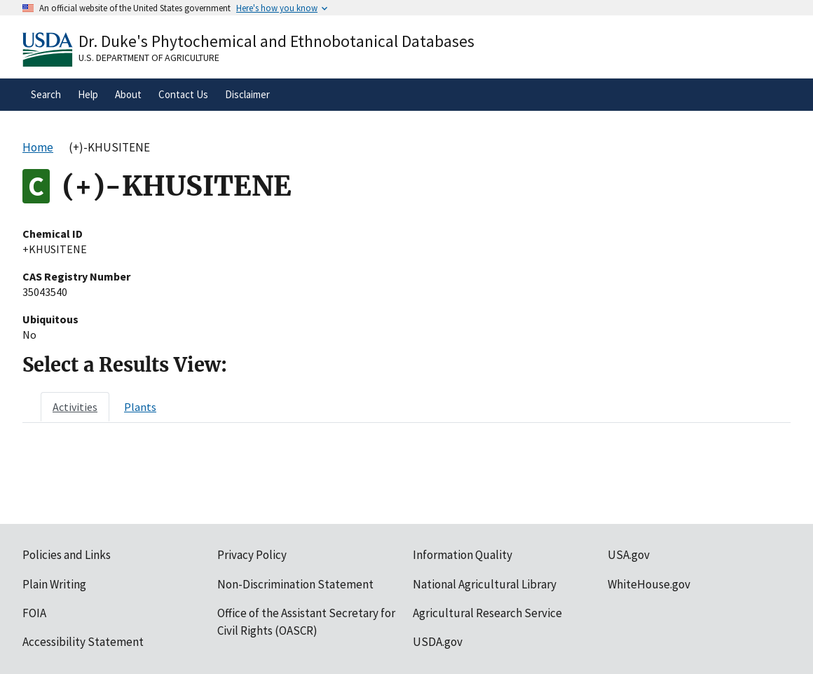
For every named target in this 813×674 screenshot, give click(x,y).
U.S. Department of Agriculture (148, 57)
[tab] (75, 407)
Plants (140, 407)
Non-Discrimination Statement (295, 584)
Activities (75, 407)
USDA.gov (438, 641)
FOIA (34, 613)
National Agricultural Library (484, 584)
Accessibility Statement (83, 641)
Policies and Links (66, 554)
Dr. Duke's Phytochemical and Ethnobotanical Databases (276, 41)
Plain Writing (54, 584)
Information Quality (462, 554)
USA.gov (629, 554)
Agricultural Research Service (487, 613)
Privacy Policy (252, 554)
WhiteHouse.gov (649, 584)
